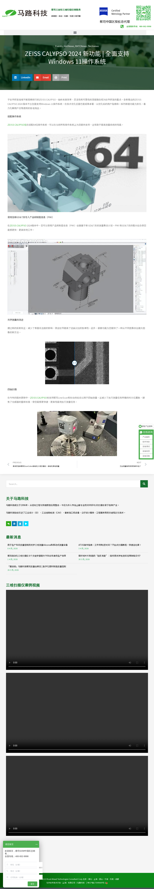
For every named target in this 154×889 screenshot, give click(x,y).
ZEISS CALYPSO (18, 225)
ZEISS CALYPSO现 (17, 124)
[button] (75, 32)
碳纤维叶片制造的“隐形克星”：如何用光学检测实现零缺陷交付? (109, 555)
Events (59, 46)
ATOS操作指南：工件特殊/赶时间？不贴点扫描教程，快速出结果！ (110, 544)
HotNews (69, 46)
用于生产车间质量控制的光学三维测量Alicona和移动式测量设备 (38, 544)
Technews (93, 46)
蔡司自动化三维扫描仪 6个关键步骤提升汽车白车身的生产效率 (37, 555)
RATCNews (81, 46)
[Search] (144, 483)
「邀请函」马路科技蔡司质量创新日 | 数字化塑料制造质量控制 (37, 566)
